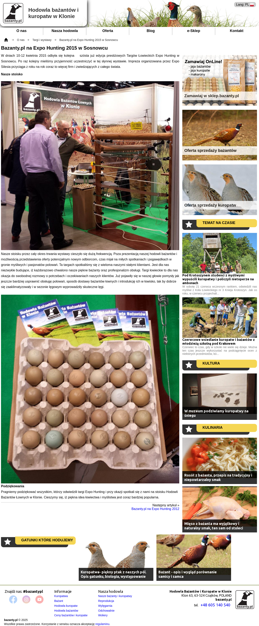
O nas (21, 31)
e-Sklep (193, 31)
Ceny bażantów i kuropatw (70, 615)
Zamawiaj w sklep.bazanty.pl (211, 96)
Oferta (107, 31)
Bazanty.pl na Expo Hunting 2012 (155, 509)
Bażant (58, 601)
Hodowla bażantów (66, 610)
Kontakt (236, 31)
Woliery (102, 615)
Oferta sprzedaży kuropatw (210, 205)
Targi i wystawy (41, 40)
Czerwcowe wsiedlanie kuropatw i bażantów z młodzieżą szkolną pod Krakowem (218, 341)
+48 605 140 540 (215, 605)
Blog (151, 31)
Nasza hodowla (65, 31)
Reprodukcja (106, 601)
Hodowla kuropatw (65, 605)
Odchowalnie (106, 610)
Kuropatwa (61, 596)
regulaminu (102, 624)
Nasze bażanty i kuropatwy (115, 596)
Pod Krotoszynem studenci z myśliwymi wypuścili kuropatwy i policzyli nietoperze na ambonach (218, 279)
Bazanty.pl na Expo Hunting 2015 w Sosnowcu (88, 40)
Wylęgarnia (105, 605)
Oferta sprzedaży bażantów (210, 150)
